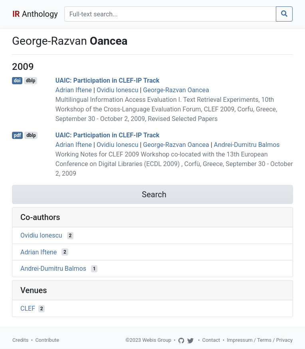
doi (17, 80)
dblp (30, 80)
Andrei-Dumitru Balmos (247, 145)
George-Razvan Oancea (176, 90)
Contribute (47, 340)
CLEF (27, 308)
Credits (20, 340)
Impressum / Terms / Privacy (260, 340)
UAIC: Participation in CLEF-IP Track (107, 80)
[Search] (170, 14)
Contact (211, 340)
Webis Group (156, 340)
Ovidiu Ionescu (118, 90)
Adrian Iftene (73, 90)
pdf (17, 135)
